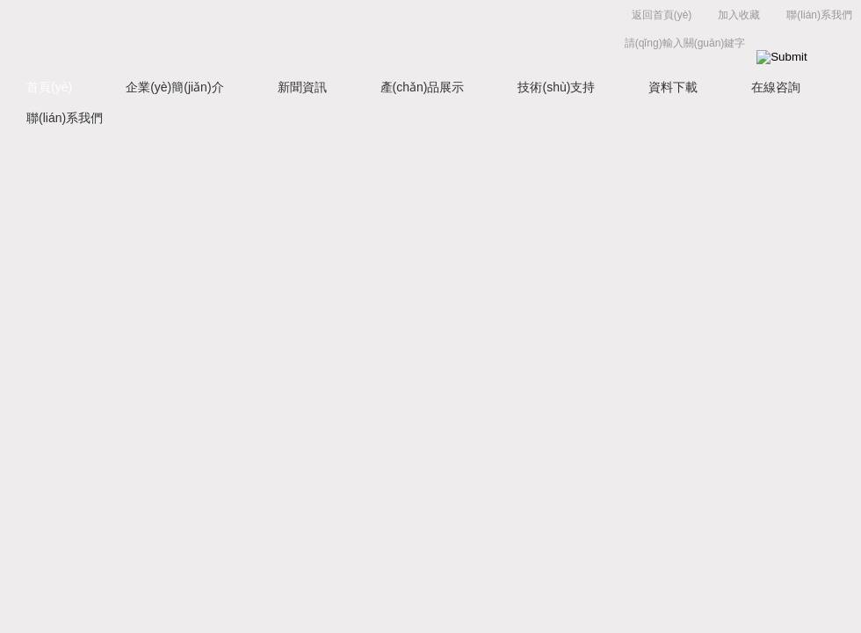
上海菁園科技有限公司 (272, 33)
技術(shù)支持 (556, 87)
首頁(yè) (49, 87)
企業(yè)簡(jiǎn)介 (174, 87)
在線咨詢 (775, 87)
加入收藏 (739, 15)
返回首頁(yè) (662, 15)
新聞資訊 (302, 87)
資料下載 (673, 87)
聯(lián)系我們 (819, 15)
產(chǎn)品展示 (422, 87)
